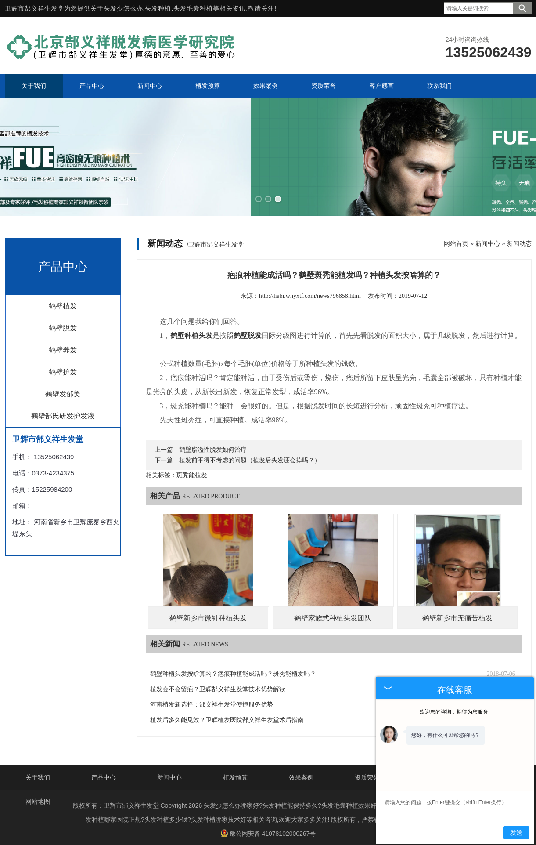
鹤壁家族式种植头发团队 (332, 597)
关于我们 (37, 756)
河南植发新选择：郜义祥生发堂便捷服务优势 (211, 683)
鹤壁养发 (63, 329)
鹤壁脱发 (63, 307)
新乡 (333, 826)
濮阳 (315, 826)
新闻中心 (487, 222)
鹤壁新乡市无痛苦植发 (457, 597)
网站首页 (456, 222)
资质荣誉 (367, 756)
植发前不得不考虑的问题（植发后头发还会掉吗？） (249, 439)
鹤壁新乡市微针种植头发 (208, 597)
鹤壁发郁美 (62, 373)
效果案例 (301, 756)
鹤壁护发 (63, 351)
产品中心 (103, 756)
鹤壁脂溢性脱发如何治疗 (213, 428)
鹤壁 (223, 826)
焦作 (241, 826)
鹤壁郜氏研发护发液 (62, 395)
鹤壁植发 (63, 285)
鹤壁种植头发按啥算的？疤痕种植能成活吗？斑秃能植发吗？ (233, 652)
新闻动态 (519, 222)
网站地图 (37, 780)
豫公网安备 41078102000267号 (268, 812)
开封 (278, 826)
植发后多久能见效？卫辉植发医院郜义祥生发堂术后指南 (227, 699)
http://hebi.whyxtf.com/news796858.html (310, 275)
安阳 (296, 826)
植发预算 (235, 756)
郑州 (260, 826)
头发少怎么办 (123, 8)
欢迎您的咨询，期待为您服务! (454, 712)
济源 (351, 826)
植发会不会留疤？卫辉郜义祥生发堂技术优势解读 (217, 668)
